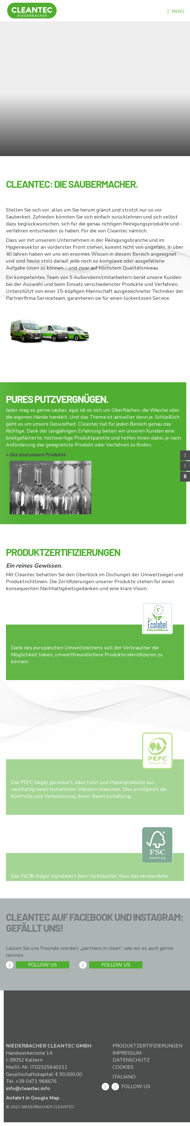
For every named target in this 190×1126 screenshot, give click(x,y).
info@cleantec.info (28, 1088)
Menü (175, 11)
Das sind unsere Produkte (37, 454)
